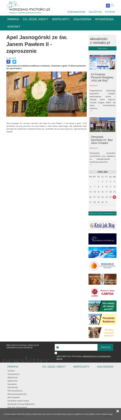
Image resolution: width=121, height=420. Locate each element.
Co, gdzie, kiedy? (35, 19)
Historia (10, 371)
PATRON (110, 11)
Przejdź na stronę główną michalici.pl (102, 213)
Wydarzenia (104, 19)
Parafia (13, 19)
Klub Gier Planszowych (17, 407)
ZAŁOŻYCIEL (95, 11)
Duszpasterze (13, 374)
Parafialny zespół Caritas (18, 401)
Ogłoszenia (82, 19)
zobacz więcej (102, 48)
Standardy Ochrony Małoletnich (21, 404)
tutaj (110, 414)
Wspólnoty (61, 19)
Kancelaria (11, 384)
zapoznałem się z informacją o (83, 357)
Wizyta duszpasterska (16, 394)
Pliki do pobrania (14, 391)
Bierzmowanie (13, 397)
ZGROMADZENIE (76, 11)
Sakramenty (12, 387)
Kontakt (13, 26)
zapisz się (105, 347)
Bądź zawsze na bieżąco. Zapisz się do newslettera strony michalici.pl (22, 346)
